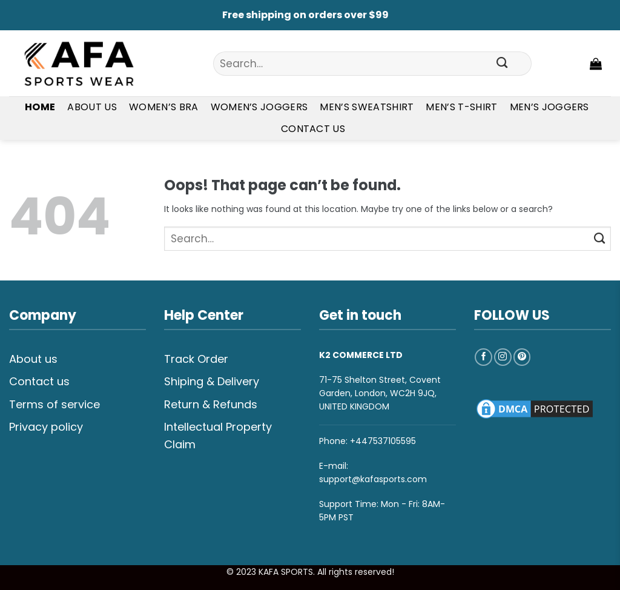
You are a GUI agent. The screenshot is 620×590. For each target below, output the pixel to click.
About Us (92, 107)
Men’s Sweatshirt (367, 107)
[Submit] (502, 63)
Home (40, 107)
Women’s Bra (164, 107)
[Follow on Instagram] (503, 357)
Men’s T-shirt (461, 107)
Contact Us (313, 129)
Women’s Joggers (259, 107)
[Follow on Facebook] (483, 357)
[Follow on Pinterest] (522, 357)
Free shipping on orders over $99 (305, 15)
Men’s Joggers (549, 107)
